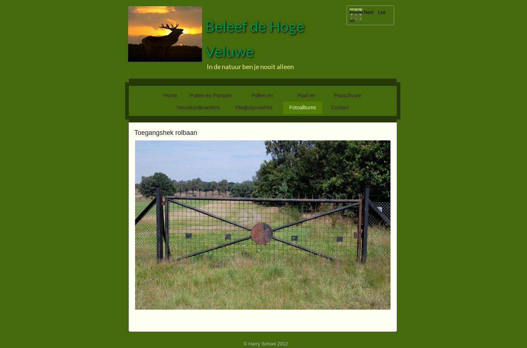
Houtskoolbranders (198, 107)
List (381, 12)
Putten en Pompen (211, 95)
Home (170, 95)
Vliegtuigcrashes (254, 107)
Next (369, 12)
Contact (340, 107)
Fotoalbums (302, 107)
